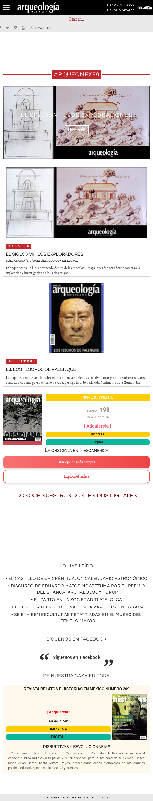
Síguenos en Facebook (77, 657)
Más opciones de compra (76, 462)
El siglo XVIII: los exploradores (76, 115)
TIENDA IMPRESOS (120, 5)
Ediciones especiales (22, 361)
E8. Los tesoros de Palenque (41, 369)
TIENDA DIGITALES (120, 11)
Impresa (97, 434)
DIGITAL (58, 737)
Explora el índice (76, 476)
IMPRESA (58, 729)
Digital (97, 442)
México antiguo (18, 246)
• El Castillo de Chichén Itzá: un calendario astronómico (77, 578)
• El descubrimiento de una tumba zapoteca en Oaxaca (76, 607)
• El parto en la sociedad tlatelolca (76, 599)
